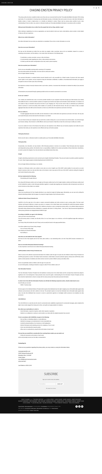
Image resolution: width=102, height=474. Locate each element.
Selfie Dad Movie (40, 408)
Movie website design (28, 406)
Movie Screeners (55, 408)
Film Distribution (44, 406)
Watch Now (71, 2)
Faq (92, 2)
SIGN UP (59, 384)
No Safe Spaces (33, 408)
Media (88, 2)
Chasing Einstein (7, 2)
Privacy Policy (36, 410)
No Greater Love (46, 408)
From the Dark (27, 408)
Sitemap (31, 410)
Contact (97, 2)
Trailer (78, 2)
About (83, 2)
